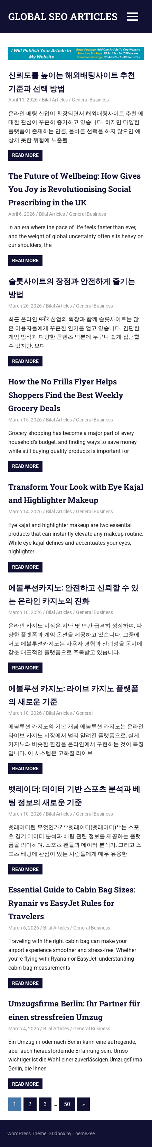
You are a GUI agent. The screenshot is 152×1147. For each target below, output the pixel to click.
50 (67, 1104)
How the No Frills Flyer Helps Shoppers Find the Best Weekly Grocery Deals (70, 395)
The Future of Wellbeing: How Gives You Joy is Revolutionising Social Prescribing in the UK (74, 189)
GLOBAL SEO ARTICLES (62, 16)
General (84, 713)
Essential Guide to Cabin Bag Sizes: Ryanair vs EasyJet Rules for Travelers (71, 903)
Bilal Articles (55, 100)
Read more (25, 155)
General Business (90, 100)
